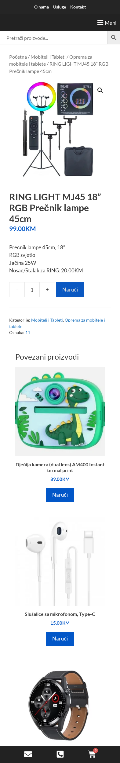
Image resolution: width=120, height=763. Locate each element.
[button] (60, 22)
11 (27, 332)
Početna (18, 57)
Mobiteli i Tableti (48, 57)
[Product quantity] (32, 289)
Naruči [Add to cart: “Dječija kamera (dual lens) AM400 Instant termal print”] (60, 495)
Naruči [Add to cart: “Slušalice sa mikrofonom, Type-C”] (60, 638)
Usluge (59, 6)
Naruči (70, 289)
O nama (41, 6)
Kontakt (78, 6)
